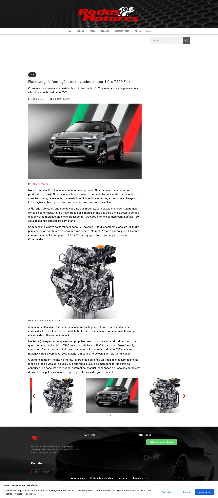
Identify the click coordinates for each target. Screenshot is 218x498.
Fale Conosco (140, 478)
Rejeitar (186, 492)
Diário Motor (40, 184)
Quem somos (78, 478)
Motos (92, 31)
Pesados (105, 31)
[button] (32, 74)
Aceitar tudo (204, 492)
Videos (138, 31)
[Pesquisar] (186, 40)
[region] (109, 489)
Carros (80, 31)
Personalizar (167, 492)
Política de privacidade (101, 478)
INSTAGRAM (144, 435)
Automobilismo (122, 31)
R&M (69, 31)
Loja (148, 31)
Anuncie (123, 478)
